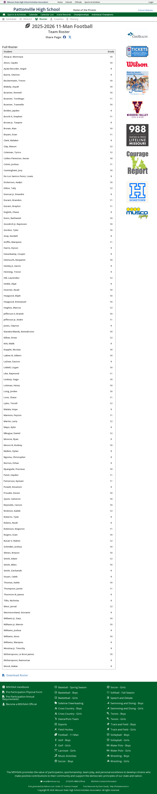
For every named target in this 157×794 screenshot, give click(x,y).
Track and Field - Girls (123, 729)
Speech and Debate (122, 698)
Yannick (67, 786)
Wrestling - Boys (120, 756)
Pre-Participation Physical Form (24, 692)
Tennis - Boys (118, 713)
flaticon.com (49, 786)
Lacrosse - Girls (67, 750)
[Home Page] (60, 2)
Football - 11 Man (68, 734)
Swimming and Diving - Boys (127, 703)
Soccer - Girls (118, 687)
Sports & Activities (16, 14)
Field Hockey (65, 729)
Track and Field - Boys (123, 724)
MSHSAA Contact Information (104, 781)
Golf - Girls (64, 745)
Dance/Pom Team (68, 719)
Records (64, 14)
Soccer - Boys (65, 761)
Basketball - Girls (68, 698)
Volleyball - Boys (120, 734)
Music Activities (67, 756)
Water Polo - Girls (121, 750)
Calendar (33, 14)
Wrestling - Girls (120, 761)
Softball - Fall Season (122, 692)
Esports (62, 724)
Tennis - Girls (118, 719)
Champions (102, 14)
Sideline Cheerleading (70, 703)
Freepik (74, 786)
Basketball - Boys (68, 692)
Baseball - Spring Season (72, 687)
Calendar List (47, 14)
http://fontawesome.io (119, 786)
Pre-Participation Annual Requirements (18, 698)
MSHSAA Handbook (17, 687)
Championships (81, 14)
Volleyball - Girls (120, 740)
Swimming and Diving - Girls (127, 708)
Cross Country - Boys (70, 708)
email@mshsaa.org (51, 781)
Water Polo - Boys (121, 745)
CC (62, 786)
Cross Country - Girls (70, 713)
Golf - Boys (64, 740)
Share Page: (53, 37)
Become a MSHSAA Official (21, 704)
